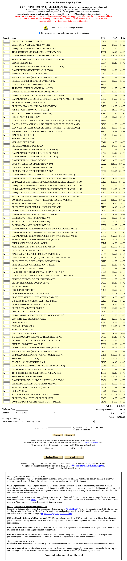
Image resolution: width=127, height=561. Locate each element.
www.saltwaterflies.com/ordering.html (87, 466)
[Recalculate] (57, 435)
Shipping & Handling (11, 419)
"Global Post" (72, 509)
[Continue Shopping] (53, 457)
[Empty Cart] (69, 435)
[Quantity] (6, 41)
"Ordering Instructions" (90, 442)
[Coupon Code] (59, 428)
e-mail (33, 500)
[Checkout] (74, 457)
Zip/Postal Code (8, 409)
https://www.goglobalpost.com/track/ (56, 513)
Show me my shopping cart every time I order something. (64, 33)
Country (5, 413)
